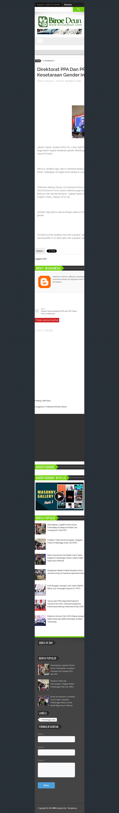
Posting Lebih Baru (43, 401)
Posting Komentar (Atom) (56, 407)
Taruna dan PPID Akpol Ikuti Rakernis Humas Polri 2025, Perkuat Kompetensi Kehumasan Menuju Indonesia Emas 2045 (65, 604)
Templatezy (72, 808)
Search (78, 9)
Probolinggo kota (48, 720)
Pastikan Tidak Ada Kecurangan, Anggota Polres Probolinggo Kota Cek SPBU (62, 684)
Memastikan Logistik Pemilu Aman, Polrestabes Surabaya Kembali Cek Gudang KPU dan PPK (62, 527)
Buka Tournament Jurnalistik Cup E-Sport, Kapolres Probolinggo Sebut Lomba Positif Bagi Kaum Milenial (65, 558)
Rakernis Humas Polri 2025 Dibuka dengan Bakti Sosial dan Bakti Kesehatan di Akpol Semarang (65, 619)
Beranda (68, 5)
